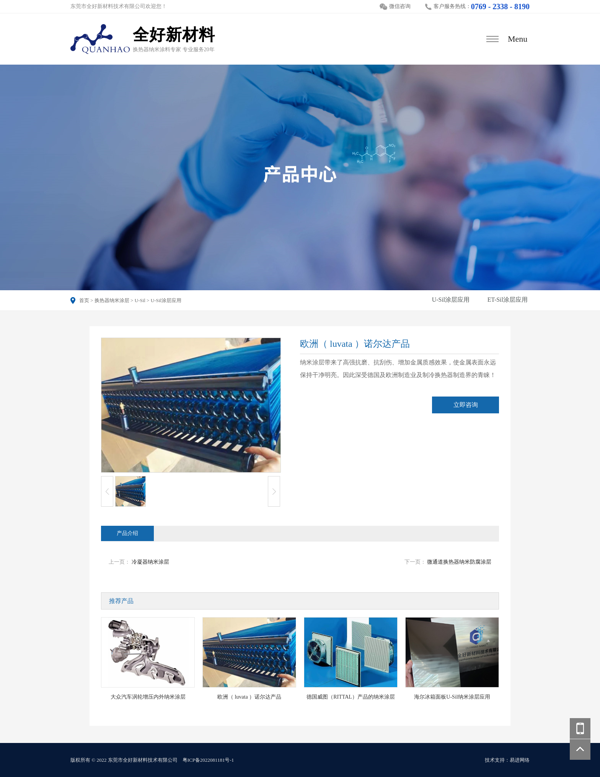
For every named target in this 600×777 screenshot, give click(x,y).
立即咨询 (465, 405)
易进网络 (520, 760)
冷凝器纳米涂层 (150, 562)
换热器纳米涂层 (112, 300)
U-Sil (140, 300)
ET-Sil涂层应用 (508, 299)
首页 (84, 300)
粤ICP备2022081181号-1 (208, 760)
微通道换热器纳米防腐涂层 (459, 562)
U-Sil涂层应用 (166, 300)
